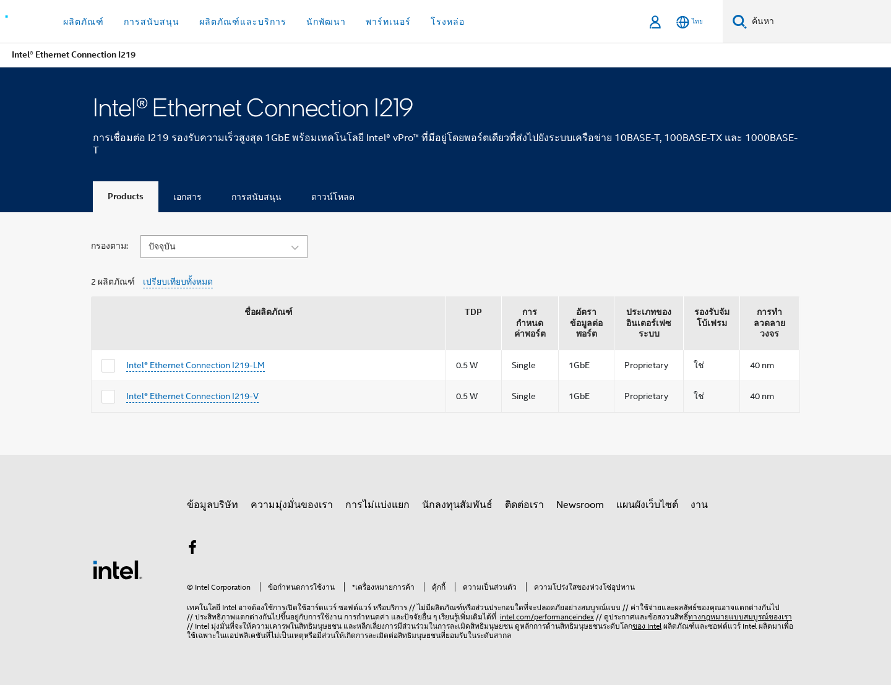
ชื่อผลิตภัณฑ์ (268, 312)
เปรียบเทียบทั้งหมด (178, 282)
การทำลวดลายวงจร (769, 323)
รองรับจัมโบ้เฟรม (712, 317)
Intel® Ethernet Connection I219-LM (195, 365)
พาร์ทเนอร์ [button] (388, 21)
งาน (699, 505)
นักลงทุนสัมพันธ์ (457, 505)
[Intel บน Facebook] (192, 549)
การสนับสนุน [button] (151, 21)
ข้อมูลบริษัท (212, 505)
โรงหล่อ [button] (448, 21)
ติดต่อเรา (524, 505)
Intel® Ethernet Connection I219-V (192, 396)
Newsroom (580, 505)
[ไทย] (689, 22)
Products (126, 196)
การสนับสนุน (256, 196)
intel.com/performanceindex (547, 616)
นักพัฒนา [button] (326, 21)
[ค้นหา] (740, 21)
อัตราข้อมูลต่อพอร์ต (586, 323)
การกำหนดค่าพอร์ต (530, 323)
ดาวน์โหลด (333, 196)
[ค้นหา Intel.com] (819, 21)
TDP (473, 312)
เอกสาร (187, 196)
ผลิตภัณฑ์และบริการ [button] (242, 21)
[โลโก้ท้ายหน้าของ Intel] (117, 569)
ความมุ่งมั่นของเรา (292, 505)
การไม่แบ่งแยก (377, 505)
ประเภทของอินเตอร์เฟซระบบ (648, 323)
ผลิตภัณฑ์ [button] (83, 21)
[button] (224, 245)
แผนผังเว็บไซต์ (647, 505)
